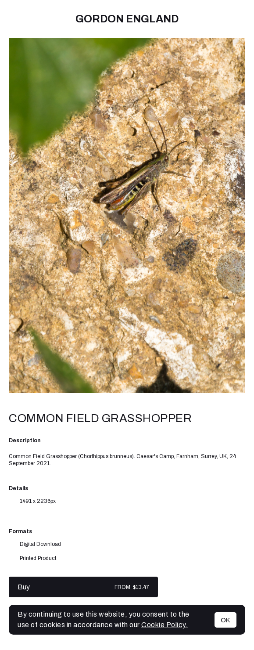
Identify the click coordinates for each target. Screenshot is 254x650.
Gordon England (127, 19)
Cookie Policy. (164, 624)
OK (225, 620)
